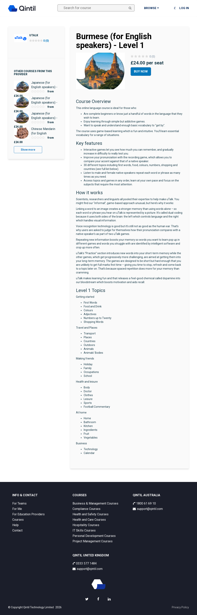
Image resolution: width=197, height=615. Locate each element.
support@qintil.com (148, 509)
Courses (18, 519)
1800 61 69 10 (144, 503)
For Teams (19, 503)
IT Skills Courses (84, 530)
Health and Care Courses (89, 519)
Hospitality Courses (86, 525)
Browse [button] (151, 8)
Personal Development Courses (94, 536)
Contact (17, 530)
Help (15, 525)
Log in (184, 8)
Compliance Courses (86, 509)
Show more (28, 149)
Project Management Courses (93, 541)
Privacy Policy (180, 607)
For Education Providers (28, 514)
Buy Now (141, 71)
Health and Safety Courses (91, 514)
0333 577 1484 (85, 563)
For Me (17, 509)
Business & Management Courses (95, 503)
